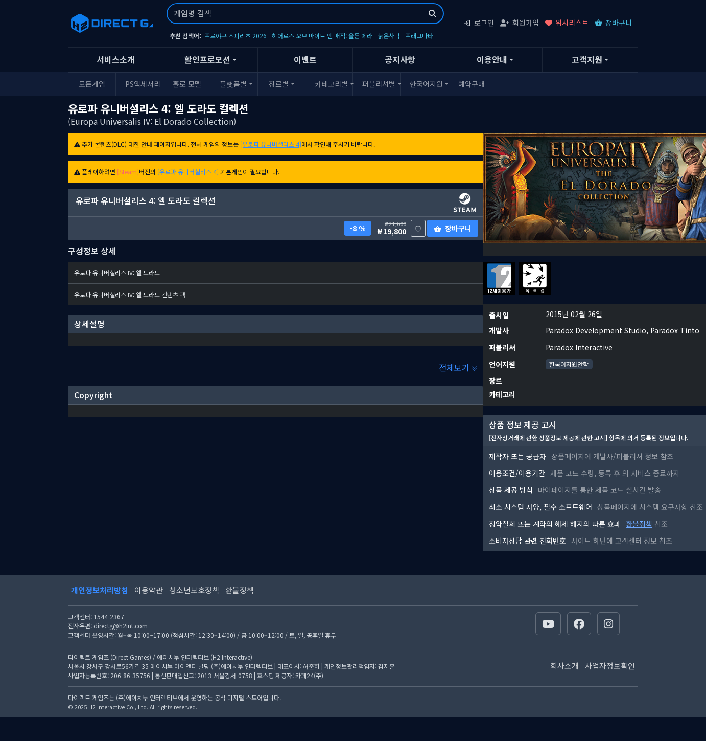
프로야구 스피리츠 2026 (235, 35)
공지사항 (400, 59)
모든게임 (92, 84)
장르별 (279, 84)
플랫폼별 (233, 84)
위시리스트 (567, 22)
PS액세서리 (142, 84)
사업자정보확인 (610, 665)
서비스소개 (116, 59)
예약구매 (471, 84)
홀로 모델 (187, 84)
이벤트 (305, 59)
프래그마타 (419, 35)
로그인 (478, 22)
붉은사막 (389, 35)
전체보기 (458, 367)
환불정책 (639, 524)
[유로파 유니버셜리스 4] (270, 144)
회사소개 (564, 665)
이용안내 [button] (492, 59)
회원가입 (519, 22)
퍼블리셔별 (378, 84)
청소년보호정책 (194, 590)
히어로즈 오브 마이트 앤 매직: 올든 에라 (322, 35)
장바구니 (613, 22)
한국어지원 (426, 84)
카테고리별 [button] (331, 84)
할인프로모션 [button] (207, 59)
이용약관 (148, 590)
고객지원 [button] (587, 59)
